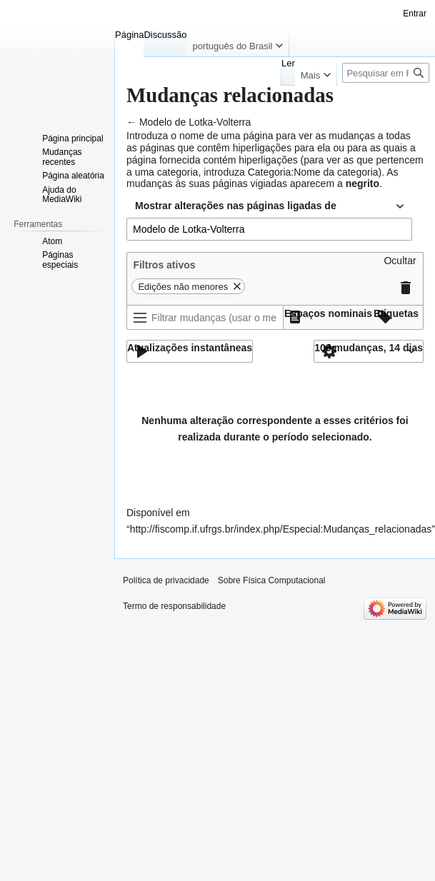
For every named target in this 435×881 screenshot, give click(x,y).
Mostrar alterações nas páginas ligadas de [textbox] (235, 205)
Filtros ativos (164, 265)
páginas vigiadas (250, 183)
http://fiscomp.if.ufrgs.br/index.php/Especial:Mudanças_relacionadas (281, 529)
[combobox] (269, 206)
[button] (399, 264)
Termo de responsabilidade (174, 606)
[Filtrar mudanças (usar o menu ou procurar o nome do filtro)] (205, 317)
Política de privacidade (166, 580)
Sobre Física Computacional (272, 580)
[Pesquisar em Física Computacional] (385, 73)
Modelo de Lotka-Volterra (195, 122)
